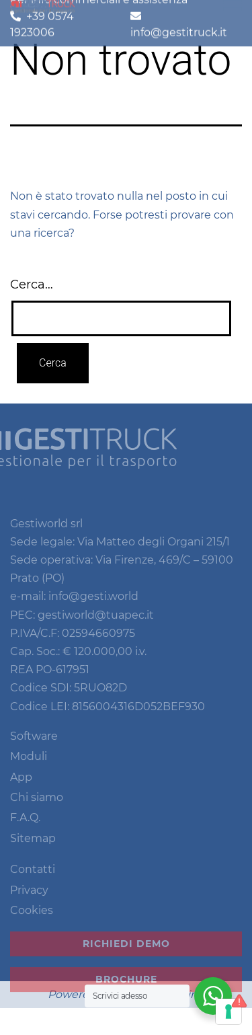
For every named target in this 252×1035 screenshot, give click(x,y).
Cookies (31, 920)
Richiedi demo (126, 954)
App (21, 786)
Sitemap (33, 847)
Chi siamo (36, 807)
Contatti (32, 879)
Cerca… (31, 284)
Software (34, 745)
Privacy (29, 899)
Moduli (28, 766)
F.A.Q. (25, 827)
